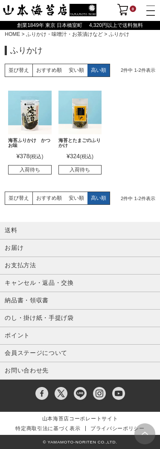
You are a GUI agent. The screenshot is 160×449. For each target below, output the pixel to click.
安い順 (76, 70)
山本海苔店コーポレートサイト (80, 418)
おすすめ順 (49, 70)
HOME (12, 34)
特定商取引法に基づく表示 (47, 428)
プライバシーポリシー (117, 428)
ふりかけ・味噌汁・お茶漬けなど (64, 34)
